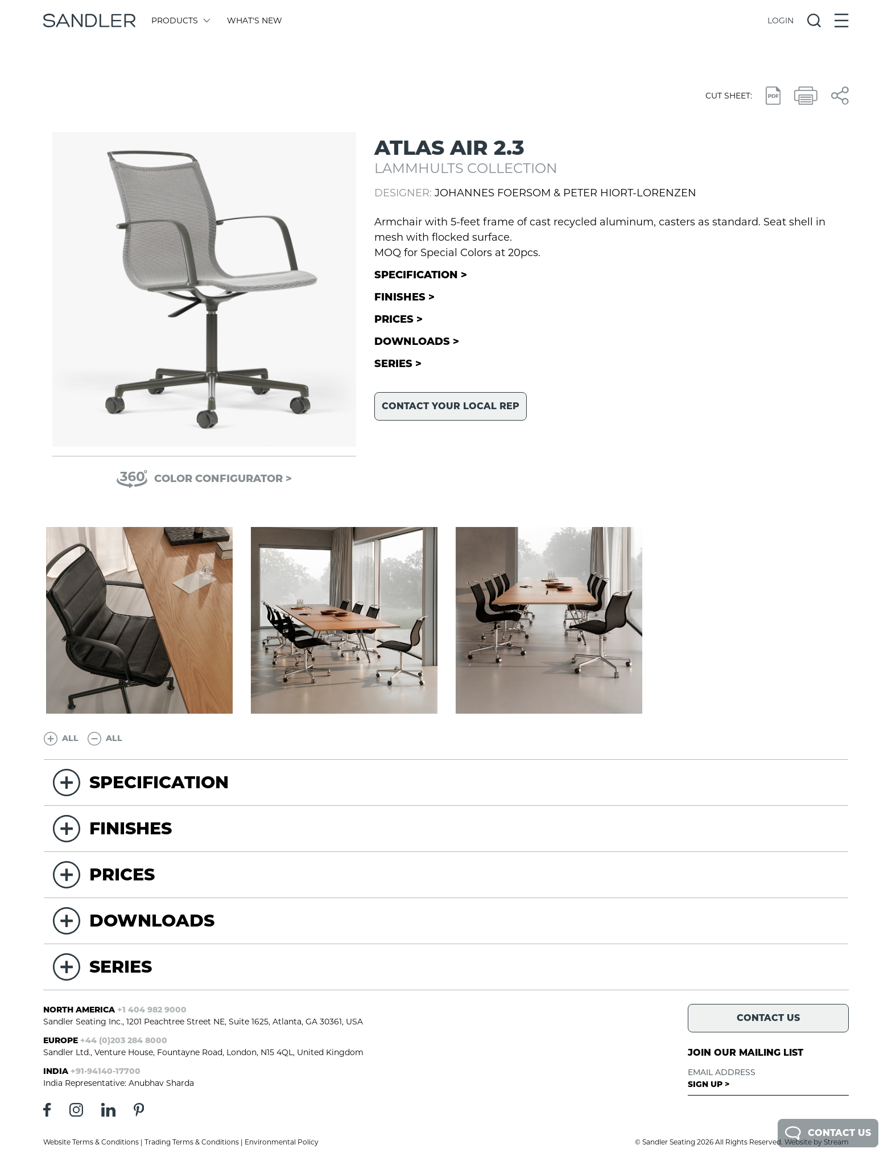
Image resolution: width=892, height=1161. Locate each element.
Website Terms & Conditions (91, 1142)
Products (180, 20)
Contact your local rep (450, 406)
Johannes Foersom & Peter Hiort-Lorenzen (565, 193)
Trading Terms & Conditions (191, 1142)
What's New (254, 20)
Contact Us (828, 1133)
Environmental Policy (282, 1142)
